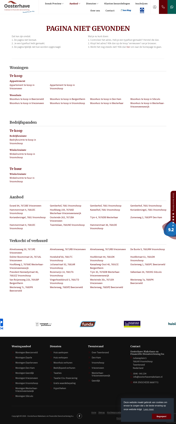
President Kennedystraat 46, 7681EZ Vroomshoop (24, 273)
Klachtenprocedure (114, 412)
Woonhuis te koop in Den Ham (105, 99)
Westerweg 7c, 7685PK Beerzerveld (21, 288)
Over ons (95, 10)
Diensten (92, 3)
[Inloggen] (154, 7)
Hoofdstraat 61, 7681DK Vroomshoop (142, 258)
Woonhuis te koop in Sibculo (145, 99)
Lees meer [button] (148, 409)
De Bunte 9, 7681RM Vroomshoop (147, 249)
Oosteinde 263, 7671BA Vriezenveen (62, 219)
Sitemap (101, 412)
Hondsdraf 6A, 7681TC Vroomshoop (61, 258)
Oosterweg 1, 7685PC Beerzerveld (147, 264)
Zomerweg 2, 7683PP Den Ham (146, 217)
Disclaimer (120, 418)
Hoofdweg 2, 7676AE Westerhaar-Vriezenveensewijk (27, 266)
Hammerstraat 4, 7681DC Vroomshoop (22, 211)
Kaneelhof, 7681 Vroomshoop (105, 209)
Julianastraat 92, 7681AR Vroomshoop (62, 266)
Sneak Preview (54, 3)
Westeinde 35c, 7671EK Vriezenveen (102, 281)
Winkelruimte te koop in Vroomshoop (22, 155)
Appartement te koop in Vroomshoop (62, 86)
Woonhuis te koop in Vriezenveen (27, 103)
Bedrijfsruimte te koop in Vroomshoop (23, 141)
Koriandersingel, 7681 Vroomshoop (148, 209)
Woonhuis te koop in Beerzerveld (27, 99)
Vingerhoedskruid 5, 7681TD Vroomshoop (64, 281)
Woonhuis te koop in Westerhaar (106, 103)
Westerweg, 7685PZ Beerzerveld (66, 287)
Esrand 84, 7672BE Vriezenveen (25, 205)
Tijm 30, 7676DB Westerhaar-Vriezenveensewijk (105, 273)
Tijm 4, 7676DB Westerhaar (104, 217)
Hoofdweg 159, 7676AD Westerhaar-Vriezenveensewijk (65, 211)
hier (128, 46)
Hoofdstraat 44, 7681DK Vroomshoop (102, 258)
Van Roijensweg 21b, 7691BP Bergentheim (24, 281)
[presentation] (84, 332)
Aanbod (75, 3)
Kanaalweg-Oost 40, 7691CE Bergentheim (104, 266)
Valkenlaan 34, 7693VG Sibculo (146, 271)
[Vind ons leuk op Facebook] (79, 416)
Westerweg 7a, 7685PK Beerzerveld (142, 281)
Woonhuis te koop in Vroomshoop (67, 103)
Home (93, 412)
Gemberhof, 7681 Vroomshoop (65, 205)
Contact (110, 10)
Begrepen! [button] (161, 416)
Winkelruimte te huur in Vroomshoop (22, 179)
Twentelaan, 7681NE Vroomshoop (67, 224)
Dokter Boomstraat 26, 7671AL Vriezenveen (25, 258)
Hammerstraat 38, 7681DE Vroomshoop (103, 226)
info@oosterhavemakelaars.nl (148, 376)
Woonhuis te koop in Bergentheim (67, 99)
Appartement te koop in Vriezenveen (22, 86)
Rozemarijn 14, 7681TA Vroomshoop (61, 273)
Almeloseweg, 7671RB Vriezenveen (68, 249)
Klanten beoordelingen (117, 3)
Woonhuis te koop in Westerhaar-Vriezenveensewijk (147, 104)
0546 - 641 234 (139, 373)
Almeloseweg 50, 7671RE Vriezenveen (22, 250)
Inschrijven (141, 3)
